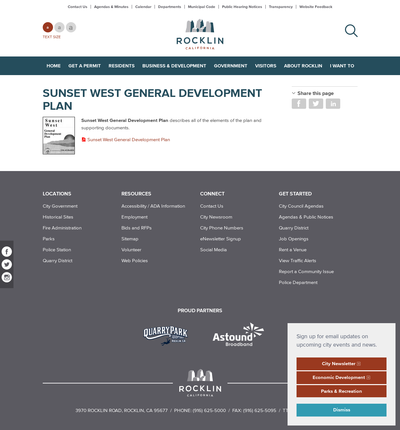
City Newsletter (338, 363)
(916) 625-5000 (209, 410)
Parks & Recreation (341, 391)
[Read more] (59, 136)
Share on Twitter (316, 104)
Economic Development (339, 377)
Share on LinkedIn (333, 104)
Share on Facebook (299, 104)
